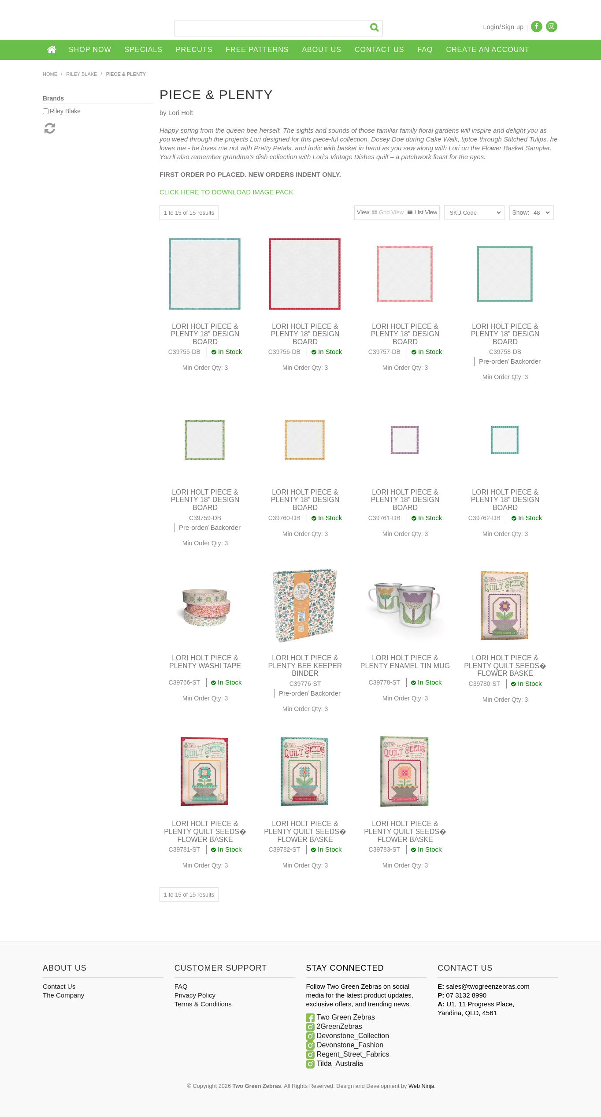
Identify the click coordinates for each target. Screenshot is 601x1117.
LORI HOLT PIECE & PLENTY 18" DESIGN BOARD (205, 334)
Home (52, 50)
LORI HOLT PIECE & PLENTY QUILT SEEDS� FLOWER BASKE (505, 665)
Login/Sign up (503, 27)
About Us (321, 49)
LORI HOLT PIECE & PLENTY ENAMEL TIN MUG (405, 662)
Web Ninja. (422, 1086)
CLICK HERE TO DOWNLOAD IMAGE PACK (226, 192)
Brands (53, 98)
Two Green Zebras (346, 1017)
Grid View (391, 212)
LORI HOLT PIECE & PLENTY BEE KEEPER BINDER (305, 665)
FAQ (425, 49)
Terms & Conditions (203, 1004)
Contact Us (379, 49)
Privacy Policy (194, 995)
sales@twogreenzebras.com (487, 986)
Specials (144, 49)
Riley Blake (81, 74)
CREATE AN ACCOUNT (487, 49)
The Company (63, 995)
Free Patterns (257, 49)
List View (426, 212)
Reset (49, 128)
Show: (520, 212)
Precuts (194, 49)
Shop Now (90, 49)
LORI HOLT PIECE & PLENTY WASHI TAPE (205, 662)
